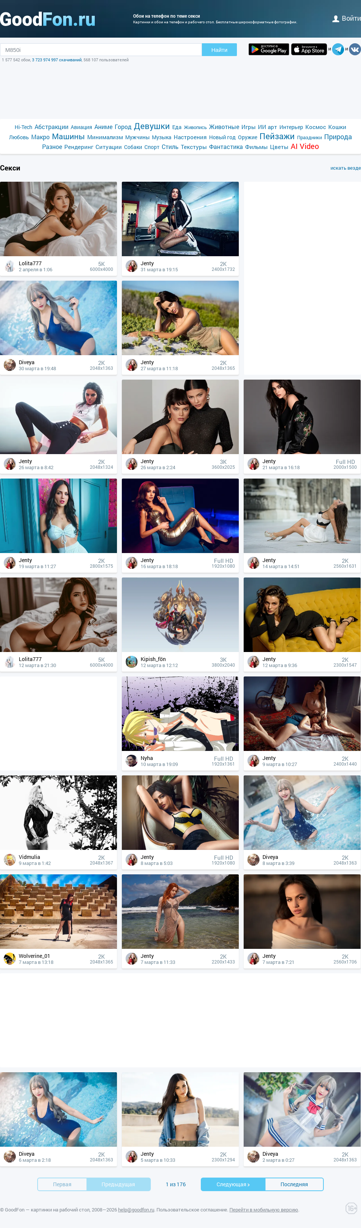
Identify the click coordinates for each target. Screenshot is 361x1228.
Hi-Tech (23, 127)
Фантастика (226, 146)
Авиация (81, 127)
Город (123, 127)
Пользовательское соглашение (191, 1209)
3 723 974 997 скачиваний (57, 59)
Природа (338, 136)
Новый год (222, 137)
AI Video (305, 146)
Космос (315, 127)
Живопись (195, 127)
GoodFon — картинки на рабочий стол (47, 1209)
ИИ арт (267, 127)
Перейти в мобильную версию (263, 1209)
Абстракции (51, 127)
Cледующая (233, 1184)
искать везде (346, 167)
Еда (177, 127)
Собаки (133, 146)
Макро (40, 137)
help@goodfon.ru (136, 1209)
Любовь (19, 137)
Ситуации (109, 146)
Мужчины (137, 137)
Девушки (152, 126)
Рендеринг (78, 146)
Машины (68, 136)
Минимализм (105, 137)
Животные (224, 127)
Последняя (294, 1184)
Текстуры (194, 146)
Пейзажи (277, 136)
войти (346, 18)
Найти (219, 50)
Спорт (151, 146)
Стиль (170, 146)
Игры (248, 127)
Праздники (309, 137)
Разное (52, 146)
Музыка (161, 137)
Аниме (103, 127)
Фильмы (256, 146)
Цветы (279, 146)
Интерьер (291, 127)
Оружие (247, 137)
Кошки (337, 127)
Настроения (190, 137)
